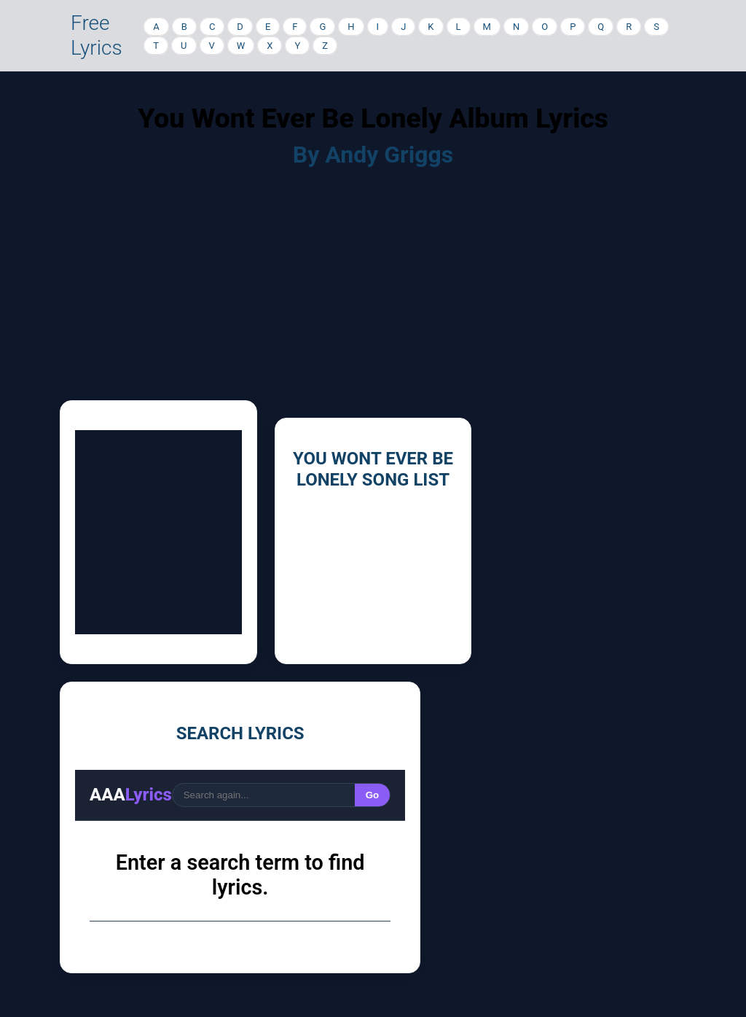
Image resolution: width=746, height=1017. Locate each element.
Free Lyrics (96, 35)
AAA (131, 794)
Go (373, 795)
